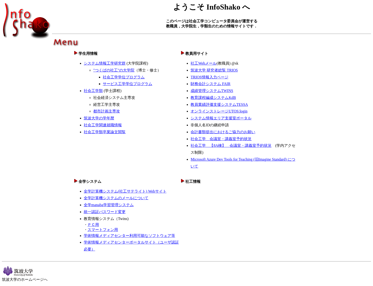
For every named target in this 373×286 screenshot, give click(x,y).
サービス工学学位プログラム (127, 84)
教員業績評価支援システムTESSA (219, 104)
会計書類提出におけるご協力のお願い (223, 132)
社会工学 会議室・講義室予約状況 (221, 139)
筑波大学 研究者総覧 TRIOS (214, 70)
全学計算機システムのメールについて (116, 198)
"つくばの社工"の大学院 (113, 70)
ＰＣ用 (93, 225)
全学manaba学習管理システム (109, 205)
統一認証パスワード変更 (105, 212)
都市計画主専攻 (106, 111)
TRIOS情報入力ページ (209, 77)
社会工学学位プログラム (124, 77)
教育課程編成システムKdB (213, 98)
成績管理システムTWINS (212, 91)
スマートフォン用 (103, 230)
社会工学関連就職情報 (103, 125)
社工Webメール (203, 63)
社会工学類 (93, 91)
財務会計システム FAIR (210, 84)
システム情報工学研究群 (105, 63)
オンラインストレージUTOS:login (219, 111)
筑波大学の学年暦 (99, 118)
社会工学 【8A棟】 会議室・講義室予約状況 (231, 145)
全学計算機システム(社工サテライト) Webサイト (125, 191)
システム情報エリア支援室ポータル (221, 118)
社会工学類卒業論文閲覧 (105, 132)
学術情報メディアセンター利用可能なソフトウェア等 (129, 236)
